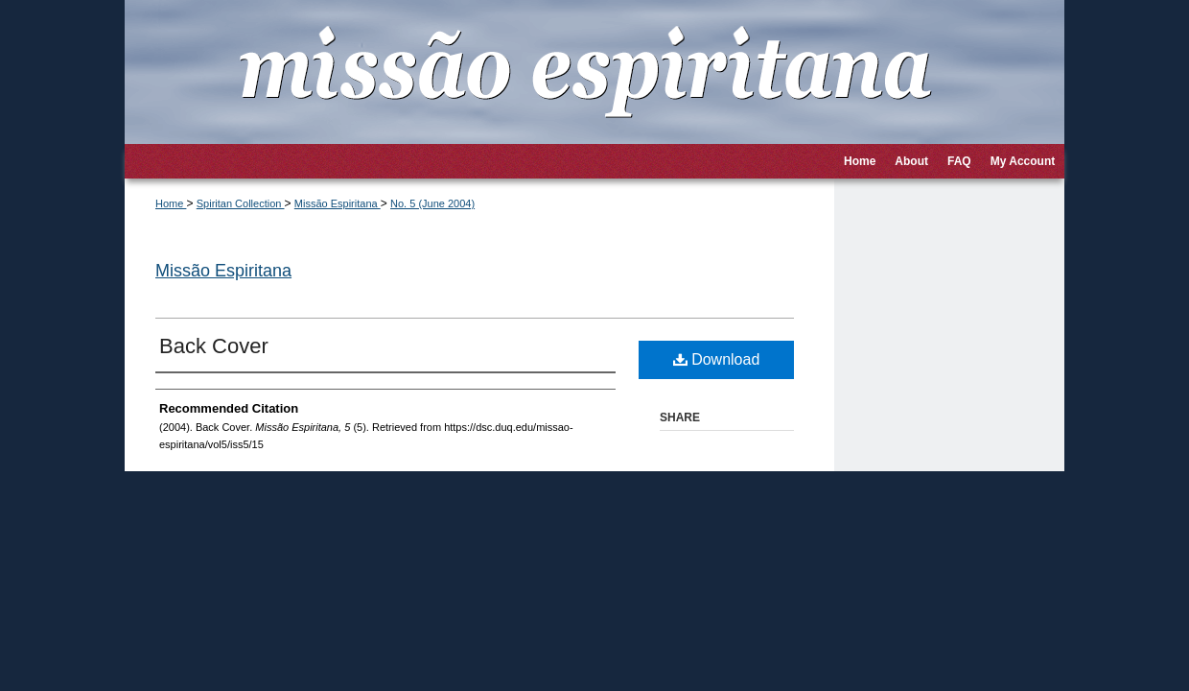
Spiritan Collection (241, 203)
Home (170, 203)
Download (716, 359)
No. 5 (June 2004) (432, 203)
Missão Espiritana (337, 203)
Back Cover (213, 346)
